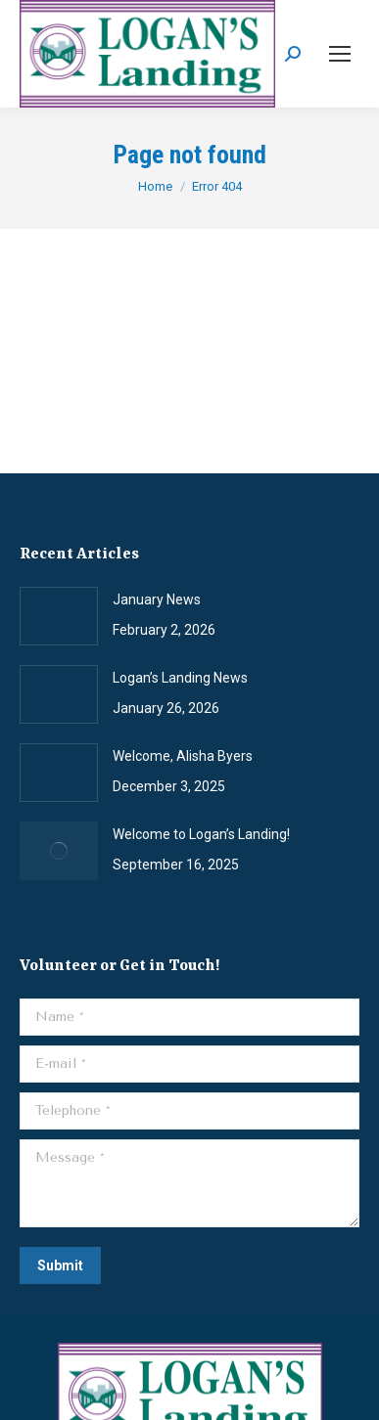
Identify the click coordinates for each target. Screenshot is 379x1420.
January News (157, 599)
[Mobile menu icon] (339, 53)
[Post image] (59, 616)
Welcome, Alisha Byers (183, 756)
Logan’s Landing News (180, 678)
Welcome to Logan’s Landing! (201, 834)
